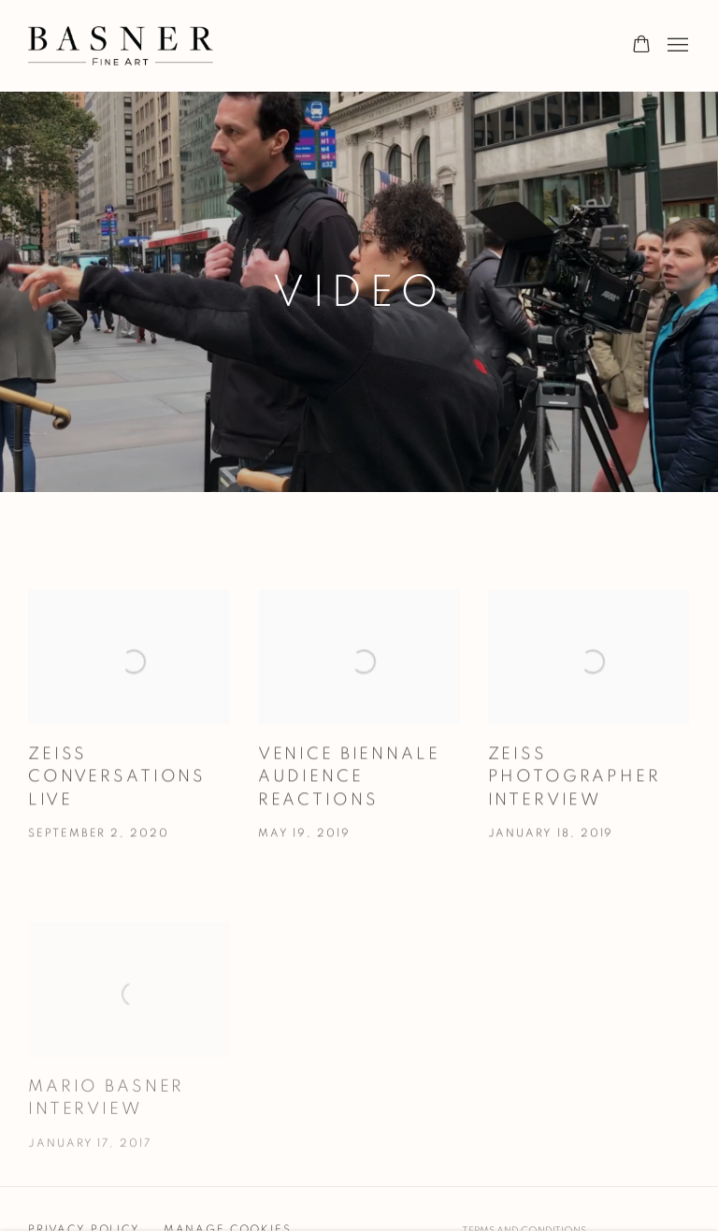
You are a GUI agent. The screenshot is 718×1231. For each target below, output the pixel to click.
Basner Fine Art (121, 45)
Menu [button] (676, 46)
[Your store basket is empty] (641, 46)
